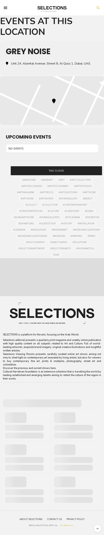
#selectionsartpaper (31, 248)
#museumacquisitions (86, 229)
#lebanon (19, 229)
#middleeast (38, 229)
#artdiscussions (31, 186)
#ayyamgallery (68, 198)
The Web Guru (66, 525)
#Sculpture (80, 242)
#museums (59, 236)
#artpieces (46, 192)
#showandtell (85, 248)
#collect (31, 204)
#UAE (56, 254)
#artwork (27, 198)
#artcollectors (80, 180)
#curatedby (72, 211)
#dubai (89, 211)
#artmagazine (25, 192)
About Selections (31, 519)
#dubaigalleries (49, 217)
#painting (76, 236)
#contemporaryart (75, 204)
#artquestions (68, 192)
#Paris (91, 236)
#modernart (60, 229)
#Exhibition (92, 217)
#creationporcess (31, 211)
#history (66, 223)
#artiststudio (83, 186)
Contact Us (54, 519)
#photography (35, 242)
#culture (53, 211)
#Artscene (89, 192)
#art (62, 180)
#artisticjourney (58, 186)
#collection (50, 204)
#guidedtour (47, 223)
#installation (86, 223)
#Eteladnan (72, 217)
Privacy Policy (76, 519)
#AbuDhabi (29, 180)
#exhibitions (26, 223)
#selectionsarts (60, 248)
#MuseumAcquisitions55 (32, 236)
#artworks (46, 198)
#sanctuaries (58, 242)
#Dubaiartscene (24, 217)
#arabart (47, 180)
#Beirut (87, 198)
